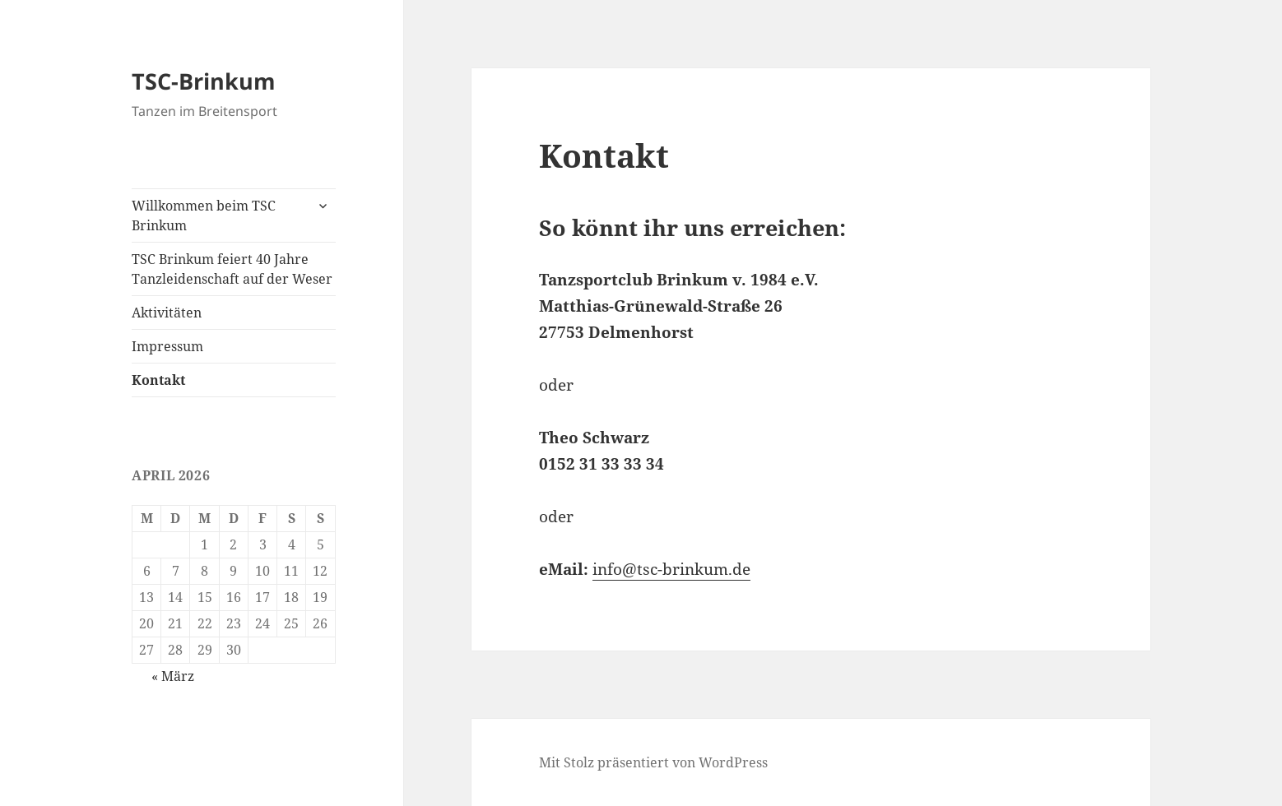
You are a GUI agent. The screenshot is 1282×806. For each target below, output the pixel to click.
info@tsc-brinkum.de (671, 569)
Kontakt (158, 380)
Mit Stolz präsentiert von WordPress (653, 762)
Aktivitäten (167, 312)
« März (172, 676)
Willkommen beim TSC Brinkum (204, 215)
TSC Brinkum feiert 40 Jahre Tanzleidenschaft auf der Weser (232, 269)
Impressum (167, 346)
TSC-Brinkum (204, 81)
